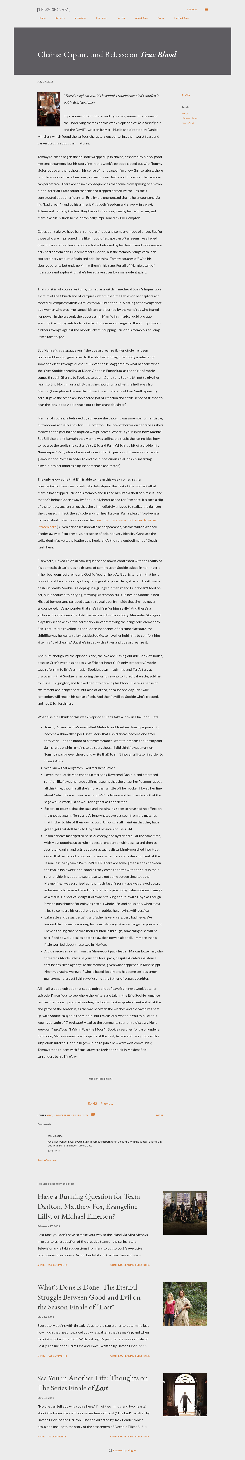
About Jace (139, 17)
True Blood (188, 123)
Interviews (78, 17)
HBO (184, 113)
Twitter (118, 17)
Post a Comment (47, 1160)
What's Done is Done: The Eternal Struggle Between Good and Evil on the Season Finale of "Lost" (89, 1297)
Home (40, 17)
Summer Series (189, 118)
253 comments (57, 1264)
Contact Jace (179, 17)
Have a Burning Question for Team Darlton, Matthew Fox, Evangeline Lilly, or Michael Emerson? (88, 1206)
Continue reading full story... (130, 1264)
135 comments (57, 1355)
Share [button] (186, 94)
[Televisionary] (54, 9)
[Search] (192, 9)
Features (99, 17)
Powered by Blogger (122, 1450)
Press (159, 17)
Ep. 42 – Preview (100, 1103)
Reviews (58, 17)
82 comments (57, 1436)
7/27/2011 (54, 1151)
